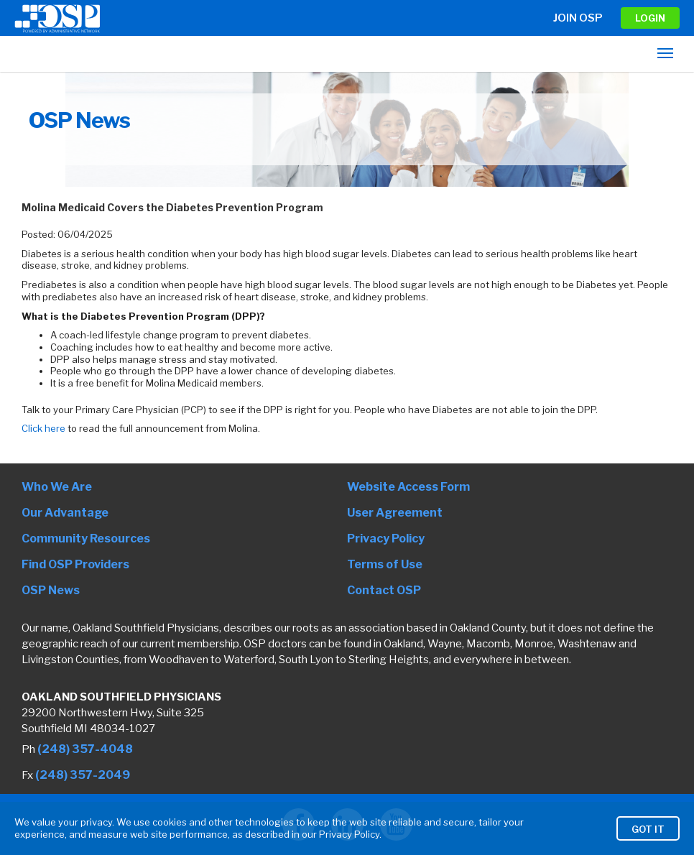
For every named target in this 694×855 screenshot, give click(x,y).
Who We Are (57, 487)
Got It (648, 833)
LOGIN (650, 18)
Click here (43, 428)
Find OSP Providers (75, 564)
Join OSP (578, 17)
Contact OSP (384, 590)
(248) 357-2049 (82, 775)
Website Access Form (408, 487)
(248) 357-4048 (85, 749)
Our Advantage (65, 512)
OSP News (51, 590)
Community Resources (86, 538)
